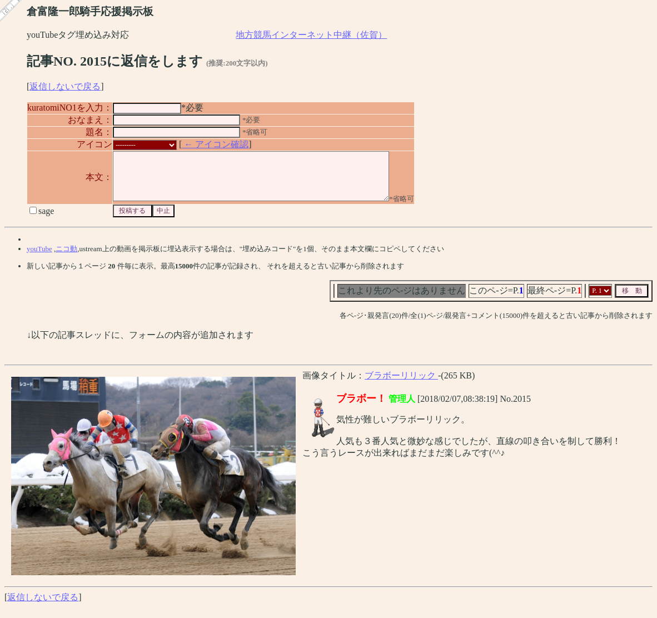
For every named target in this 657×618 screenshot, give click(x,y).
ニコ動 (66, 259)
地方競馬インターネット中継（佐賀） (311, 34)
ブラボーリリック (401, 385)
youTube (39, 259)
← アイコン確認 (215, 144)
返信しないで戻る (65, 86)
